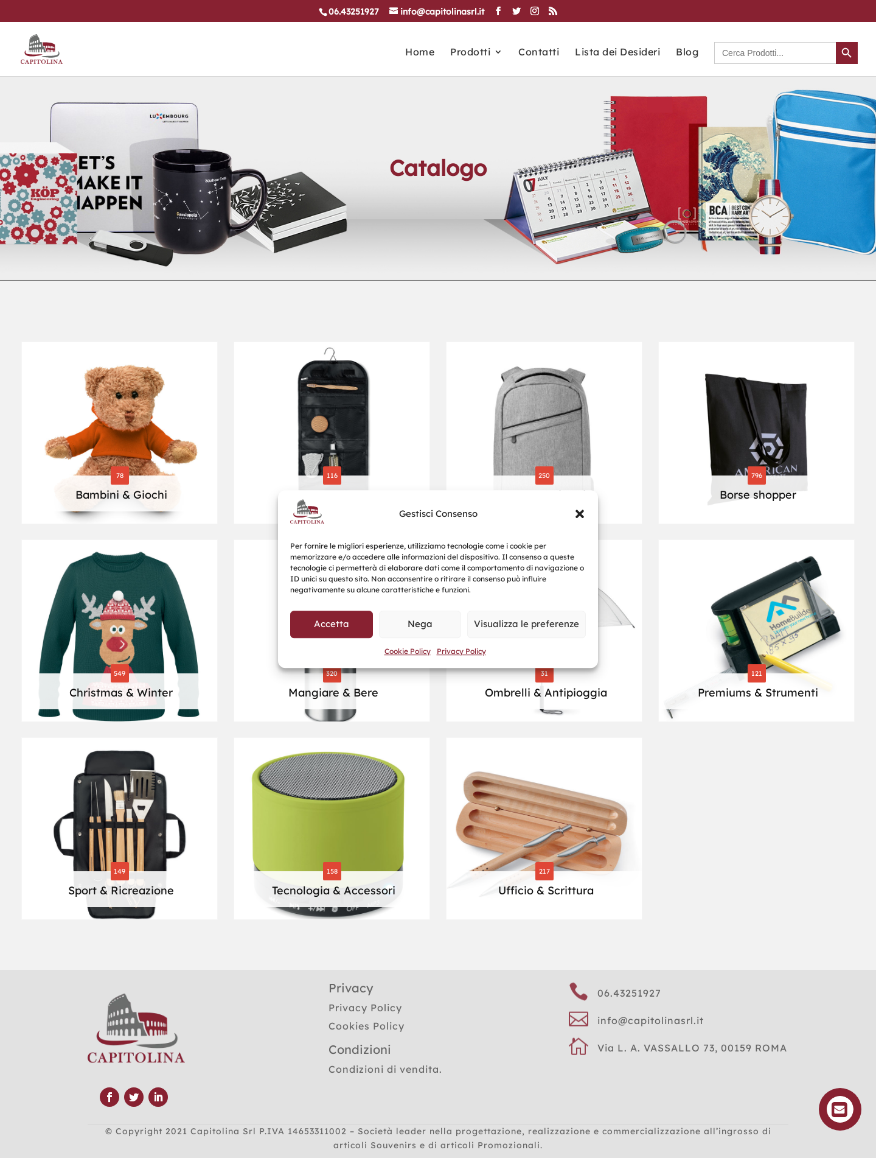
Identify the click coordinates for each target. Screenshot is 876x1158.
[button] (580, 514)
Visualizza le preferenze (526, 624)
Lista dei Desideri (617, 52)
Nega (420, 624)
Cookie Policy (407, 651)
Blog (687, 52)
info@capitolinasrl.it (650, 1020)
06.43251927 (629, 993)
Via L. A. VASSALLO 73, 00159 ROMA (692, 1048)
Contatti (538, 52)
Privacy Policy (461, 651)
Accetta (331, 624)
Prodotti (470, 52)
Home (419, 52)
